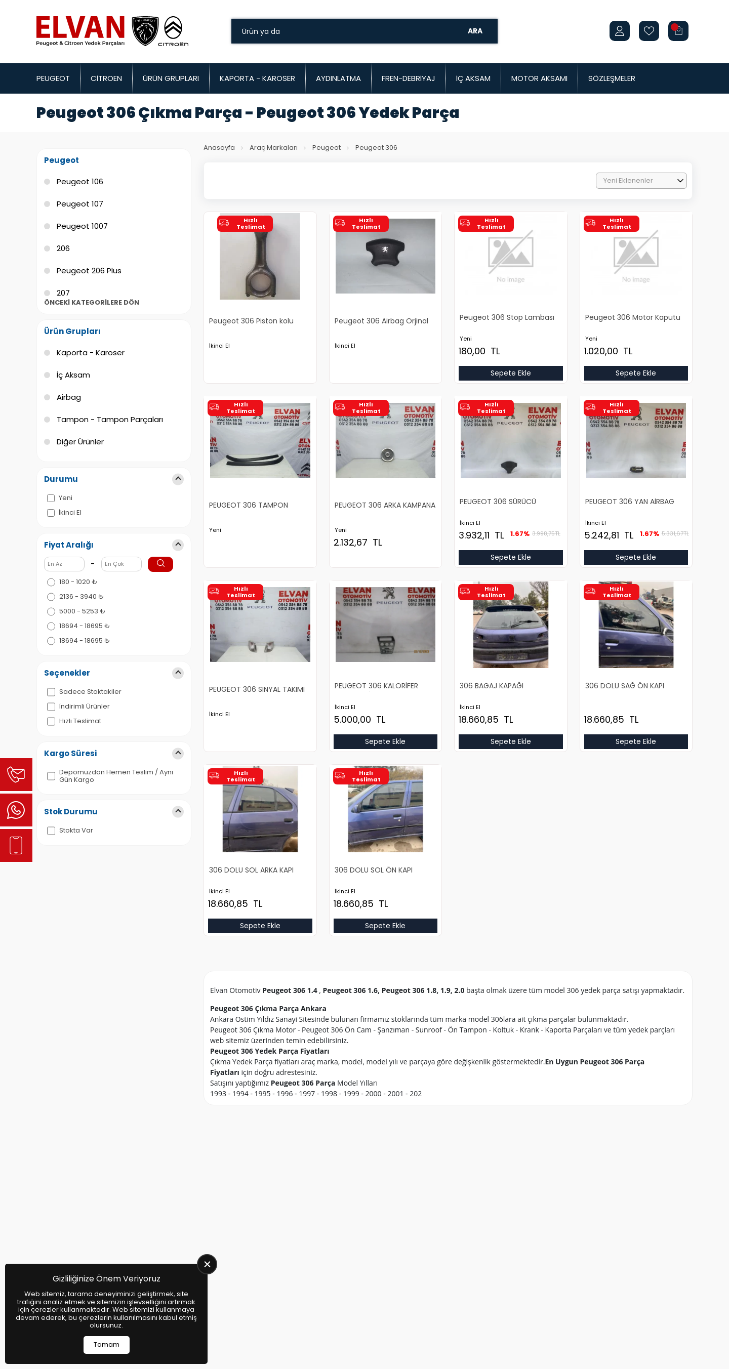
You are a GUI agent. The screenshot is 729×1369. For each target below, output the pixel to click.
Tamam (106, 1344)
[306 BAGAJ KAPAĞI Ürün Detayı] (511, 656)
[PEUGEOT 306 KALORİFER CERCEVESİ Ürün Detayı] (386, 656)
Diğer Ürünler (80, 441)
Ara (475, 31)
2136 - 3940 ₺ (81, 597)
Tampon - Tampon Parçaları (110, 419)
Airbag (69, 397)
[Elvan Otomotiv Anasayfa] (112, 31)
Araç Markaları (274, 147)
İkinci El (70, 513)
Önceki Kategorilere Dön (91, 303)
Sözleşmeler (611, 78)
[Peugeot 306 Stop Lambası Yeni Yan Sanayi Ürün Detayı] (511, 287)
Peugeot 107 (80, 203)
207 (63, 292)
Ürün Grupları (171, 78)
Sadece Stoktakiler (90, 692)
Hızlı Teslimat (80, 721)
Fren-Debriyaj (408, 78)
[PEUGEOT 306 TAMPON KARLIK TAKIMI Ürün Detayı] (260, 475)
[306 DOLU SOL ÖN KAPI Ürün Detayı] (386, 840)
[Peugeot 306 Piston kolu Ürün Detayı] (260, 291)
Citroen (106, 78)
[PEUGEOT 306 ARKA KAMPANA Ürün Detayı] (386, 475)
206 (63, 248)
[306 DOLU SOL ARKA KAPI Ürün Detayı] (260, 840)
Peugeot (53, 78)
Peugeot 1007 (82, 226)
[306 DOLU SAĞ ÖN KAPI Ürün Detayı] (636, 656)
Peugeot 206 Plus (89, 270)
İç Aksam (473, 78)
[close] (207, 1264)
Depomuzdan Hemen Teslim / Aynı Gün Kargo (116, 776)
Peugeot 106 (80, 181)
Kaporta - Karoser (257, 78)
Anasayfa (219, 147)
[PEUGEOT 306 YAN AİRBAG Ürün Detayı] (636, 472)
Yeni (65, 498)
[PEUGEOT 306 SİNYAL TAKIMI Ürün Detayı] (260, 659)
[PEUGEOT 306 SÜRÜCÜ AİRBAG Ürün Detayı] (511, 472)
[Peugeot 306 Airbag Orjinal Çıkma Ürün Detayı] (386, 291)
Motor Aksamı (539, 78)
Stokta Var (76, 830)
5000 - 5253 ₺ (82, 611)
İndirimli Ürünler (84, 706)
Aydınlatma (338, 78)
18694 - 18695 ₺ (84, 626)
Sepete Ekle (511, 373)
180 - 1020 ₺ (78, 582)
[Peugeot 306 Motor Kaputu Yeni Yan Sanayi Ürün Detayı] (636, 287)
